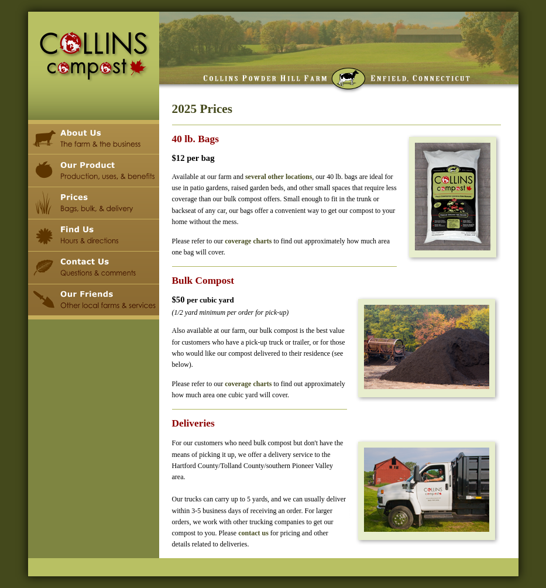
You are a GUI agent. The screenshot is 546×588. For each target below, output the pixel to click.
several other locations (278, 177)
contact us (253, 533)
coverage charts (248, 241)
